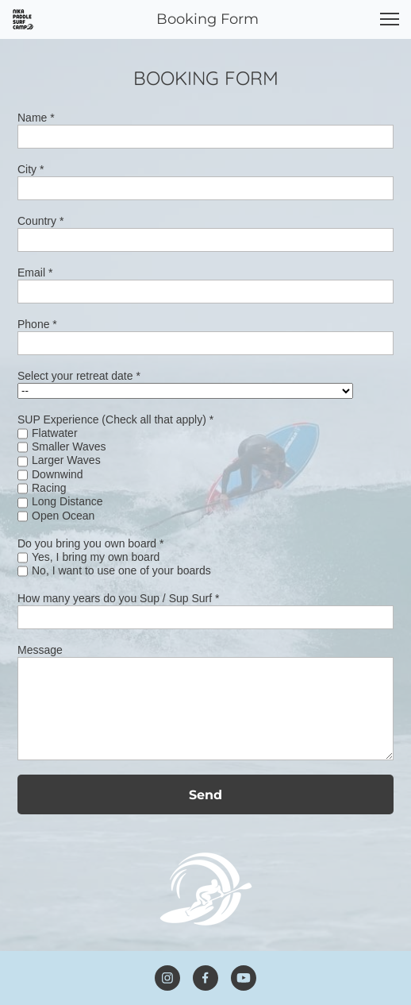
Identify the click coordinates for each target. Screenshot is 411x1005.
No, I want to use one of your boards (121, 570)
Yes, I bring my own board (95, 557)
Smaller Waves (69, 446)
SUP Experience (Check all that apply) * (115, 419)
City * (30, 169)
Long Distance (67, 501)
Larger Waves (66, 460)
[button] (389, 19)
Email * (34, 272)
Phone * (37, 324)
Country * (40, 221)
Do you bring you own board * (90, 543)
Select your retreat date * (78, 375)
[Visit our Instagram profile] (167, 978)
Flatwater (55, 433)
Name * (36, 117)
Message (40, 650)
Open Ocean (63, 515)
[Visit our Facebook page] (205, 978)
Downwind (57, 474)
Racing (49, 487)
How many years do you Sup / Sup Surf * (118, 598)
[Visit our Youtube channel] (243, 978)
